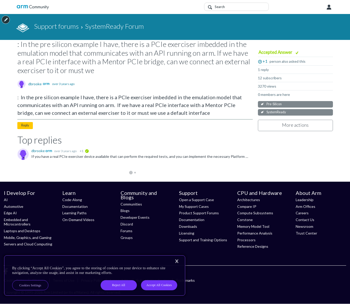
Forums (126, 231)
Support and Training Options (203, 240)
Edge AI (10, 213)
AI (6, 199)
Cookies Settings (30, 285)
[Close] (176, 261)
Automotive (13, 206)
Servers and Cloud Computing (28, 244)
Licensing (186, 233)
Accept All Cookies (159, 285)
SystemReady (276, 112)
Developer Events (135, 217)
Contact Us (305, 219)
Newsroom (304, 226)
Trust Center (306, 233)
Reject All (118, 285)
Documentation (75, 206)
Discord (127, 224)
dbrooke (35, 84)
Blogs (125, 210)
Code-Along (72, 199)
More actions (295, 125)
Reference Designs (252, 246)
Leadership (305, 199)
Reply (25, 125)
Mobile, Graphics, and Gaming (27, 237)
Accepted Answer (275, 52)
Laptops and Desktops (22, 231)
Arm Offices (305, 206)
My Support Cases (194, 206)
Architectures (248, 199)
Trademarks (185, 280)
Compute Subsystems (255, 213)
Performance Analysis (254, 233)
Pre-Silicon (274, 104)
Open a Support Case (196, 199)
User (329, 7)
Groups (127, 237)
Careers (302, 213)
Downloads (188, 226)
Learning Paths (74, 213)
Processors (246, 240)
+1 (265, 61)
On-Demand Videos (78, 219)
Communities (131, 204)
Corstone (245, 219)
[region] (94, 275)
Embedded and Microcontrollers (17, 221)
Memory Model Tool (253, 226)
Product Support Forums (199, 213)
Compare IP (246, 206)
